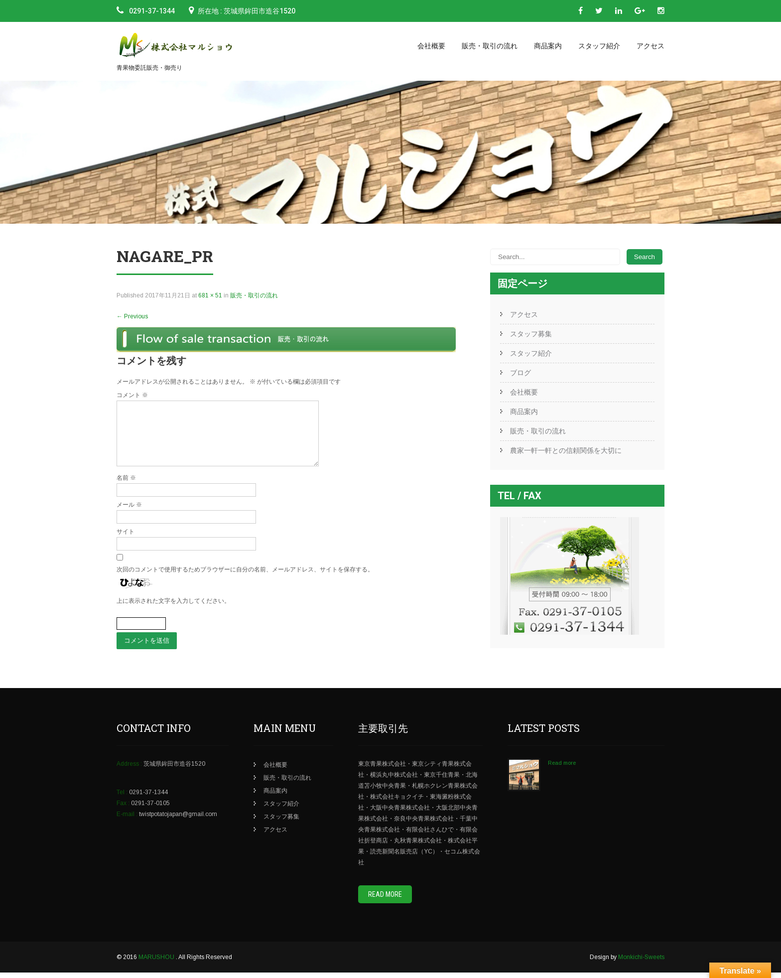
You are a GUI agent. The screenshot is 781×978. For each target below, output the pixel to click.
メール (129, 516)
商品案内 (548, 46)
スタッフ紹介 (599, 46)
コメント (132, 395)
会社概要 (431, 46)
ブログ (520, 373)
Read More (385, 900)
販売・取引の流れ (490, 46)
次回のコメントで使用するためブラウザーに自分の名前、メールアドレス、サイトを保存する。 (245, 581)
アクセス (650, 46)
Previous (132, 316)
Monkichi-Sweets (641, 962)
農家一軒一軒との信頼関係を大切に (566, 450)
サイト (125, 543)
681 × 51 (210, 295)
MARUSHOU (157, 962)
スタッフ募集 (531, 334)
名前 (126, 489)
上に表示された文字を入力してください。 (173, 612)
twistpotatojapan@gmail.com (178, 819)
